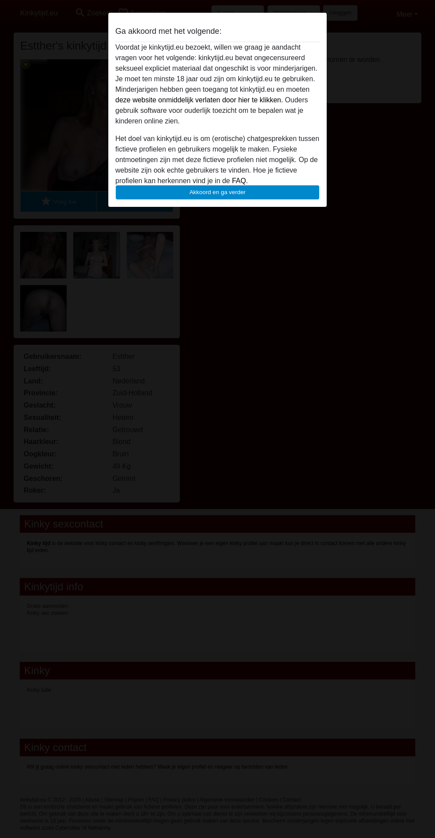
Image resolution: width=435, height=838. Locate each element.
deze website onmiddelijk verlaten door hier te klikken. (199, 100)
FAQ (239, 180)
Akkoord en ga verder (217, 192)
